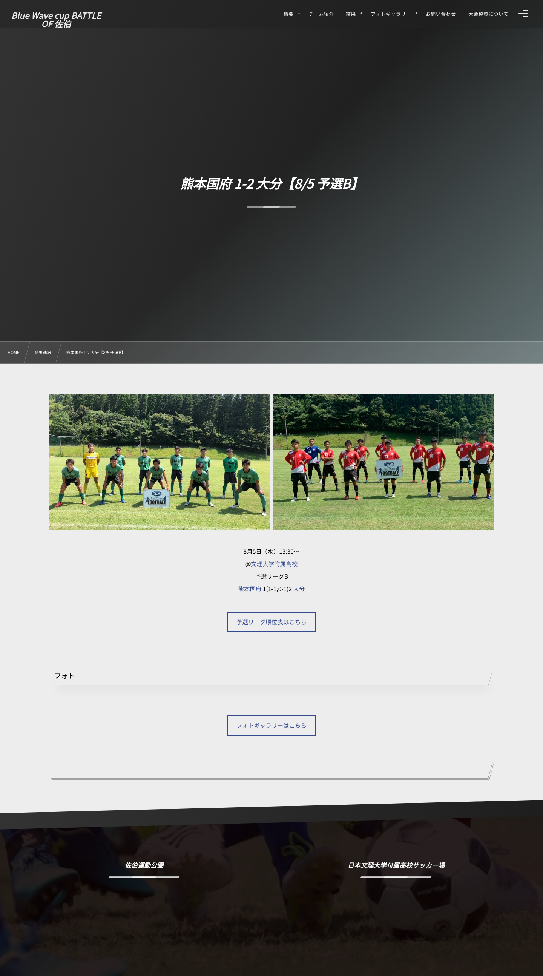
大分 (299, 589)
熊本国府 (249, 589)
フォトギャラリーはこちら (271, 725)
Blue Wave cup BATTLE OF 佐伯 (56, 19)
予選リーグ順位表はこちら (271, 622)
